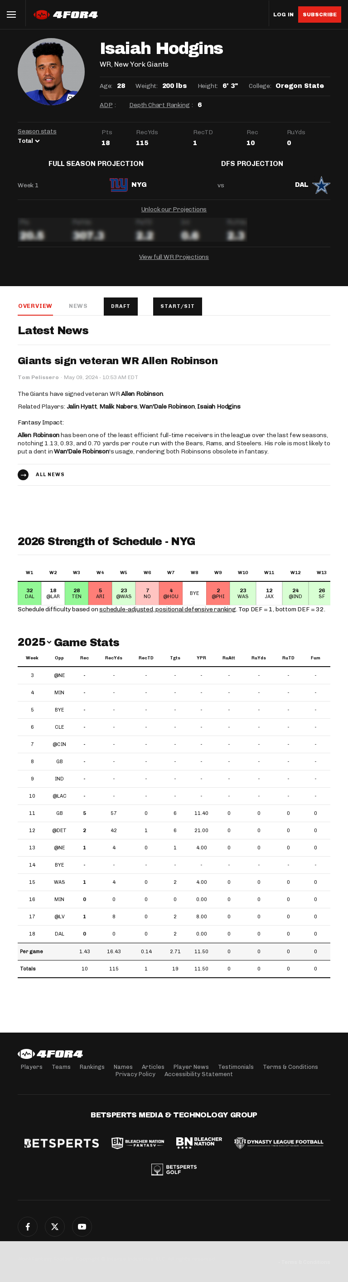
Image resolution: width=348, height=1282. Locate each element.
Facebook (28, 1227)
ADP (106, 105)
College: (260, 86)
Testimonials (236, 1066)
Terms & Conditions (290, 1066)
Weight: (146, 86)
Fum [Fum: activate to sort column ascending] (315, 665)
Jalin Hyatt (82, 414)
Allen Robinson (142, 401)
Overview (35, 312)
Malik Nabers (118, 414)
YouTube (82, 1227)
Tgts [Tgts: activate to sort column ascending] (175, 665)
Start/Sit (179, 313)
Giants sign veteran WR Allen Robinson (118, 368)
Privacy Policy (135, 1074)
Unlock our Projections (174, 216)
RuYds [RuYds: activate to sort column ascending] (258, 665)
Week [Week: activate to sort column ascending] (32, 665)
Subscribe (320, 14)
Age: (106, 86)
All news (50, 482)
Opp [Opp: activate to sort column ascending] (59, 665)
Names (123, 1066)
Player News (191, 1066)
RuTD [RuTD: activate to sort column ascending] (288, 665)
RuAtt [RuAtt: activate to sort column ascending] (228, 665)
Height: (208, 86)
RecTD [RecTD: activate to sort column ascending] (146, 665)
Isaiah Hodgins (218, 414)
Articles (153, 1066)
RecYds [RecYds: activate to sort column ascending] (113, 665)
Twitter (55, 1227)
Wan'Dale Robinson (167, 414)
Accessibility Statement (198, 1074)
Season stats (37, 131)
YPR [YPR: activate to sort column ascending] (201, 665)
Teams (61, 1066)
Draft (121, 313)
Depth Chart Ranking (159, 105)
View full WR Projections (174, 264)
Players (32, 1066)
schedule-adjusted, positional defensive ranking (167, 616)
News (77, 312)
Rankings (92, 1066)
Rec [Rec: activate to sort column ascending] (84, 665)
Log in (283, 14)
